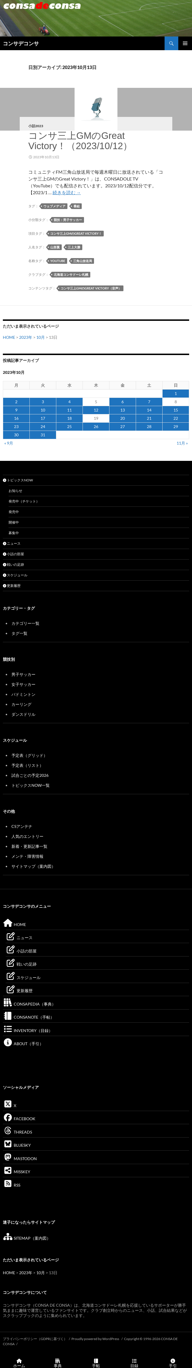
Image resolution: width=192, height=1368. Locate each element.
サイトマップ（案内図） (33, 866)
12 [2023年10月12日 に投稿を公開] (96, 410)
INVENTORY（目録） (28, 1030)
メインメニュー (185, 43)
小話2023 (35, 126)
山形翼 (55, 247)
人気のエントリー (27, 836)
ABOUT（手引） (23, 1043)
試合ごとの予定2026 (30, 775)
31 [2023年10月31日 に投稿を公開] (43, 434)
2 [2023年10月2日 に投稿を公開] (16, 401)
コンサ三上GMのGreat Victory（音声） (91, 288)
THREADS (17, 1132)
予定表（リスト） (27, 765)
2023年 (25, 337)
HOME (9, 337)
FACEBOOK (19, 1118)
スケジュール (15, 575)
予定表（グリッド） (29, 755)
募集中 (14, 533)
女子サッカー (23, 684)
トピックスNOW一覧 (30, 785)
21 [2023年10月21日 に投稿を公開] (149, 418)
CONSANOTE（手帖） (28, 1017)
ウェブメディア (54, 206)
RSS (11, 1185)
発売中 (14, 512)
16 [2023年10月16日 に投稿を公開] (16, 418)
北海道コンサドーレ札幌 (71, 274)
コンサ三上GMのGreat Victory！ (76, 233)
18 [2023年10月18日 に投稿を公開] (69, 418)
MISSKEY (16, 1171)
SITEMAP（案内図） (27, 1238)
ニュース (12, 543)
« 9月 (8, 443)
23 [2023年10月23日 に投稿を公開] (16, 426)
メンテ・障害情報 (27, 856)
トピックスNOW (18, 480)
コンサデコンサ (21, 43)
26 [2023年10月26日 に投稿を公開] (96, 426)
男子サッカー (23, 674)
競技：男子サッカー (68, 220)
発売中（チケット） (24, 501)
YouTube (57, 261)
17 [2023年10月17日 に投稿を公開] (43, 418)
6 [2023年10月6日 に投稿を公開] (122, 401)
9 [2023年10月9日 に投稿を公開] (16, 410)
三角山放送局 (82, 261)
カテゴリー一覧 (25, 623)
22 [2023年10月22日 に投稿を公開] (175, 418)
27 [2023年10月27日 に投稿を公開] (122, 426)
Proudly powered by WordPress (95, 1339)
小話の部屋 (13, 554)
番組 (76, 206)
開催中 (14, 522)
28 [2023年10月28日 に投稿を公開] (149, 426)
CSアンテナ (21, 826)
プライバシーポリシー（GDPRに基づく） (35, 1339)
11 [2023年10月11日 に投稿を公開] (69, 410)
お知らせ (15, 491)
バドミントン (23, 694)
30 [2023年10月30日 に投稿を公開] (16, 434)
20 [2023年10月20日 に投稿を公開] (122, 418)
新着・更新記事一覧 (29, 846)
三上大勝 (74, 247)
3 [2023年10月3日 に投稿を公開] (43, 401)
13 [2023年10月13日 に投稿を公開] (122, 410)
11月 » (182, 443)
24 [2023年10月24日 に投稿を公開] (43, 426)
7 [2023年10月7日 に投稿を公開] (149, 401)
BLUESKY (17, 1145)
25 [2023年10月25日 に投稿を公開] (69, 426)
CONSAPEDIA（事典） (29, 1004)
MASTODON (20, 1158)
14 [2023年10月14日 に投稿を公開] (149, 410)
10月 (40, 337)
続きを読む (67, 192)
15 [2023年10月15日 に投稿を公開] (175, 410)
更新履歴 (12, 585)
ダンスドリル (23, 714)
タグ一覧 (19, 633)
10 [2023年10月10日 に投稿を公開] (43, 410)
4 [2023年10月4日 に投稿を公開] (69, 401)
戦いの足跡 (13, 564)
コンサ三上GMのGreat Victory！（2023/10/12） (80, 140)
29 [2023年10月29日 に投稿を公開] (175, 426)
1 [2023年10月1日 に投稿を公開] (176, 393)
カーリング (21, 704)
